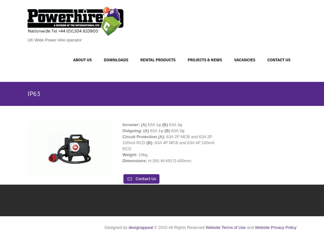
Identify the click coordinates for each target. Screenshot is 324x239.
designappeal (140, 227)
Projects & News (205, 60)
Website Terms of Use (226, 227)
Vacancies (244, 60)
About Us (82, 60)
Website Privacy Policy (275, 227)
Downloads (116, 60)
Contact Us (278, 60)
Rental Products (158, 60)
